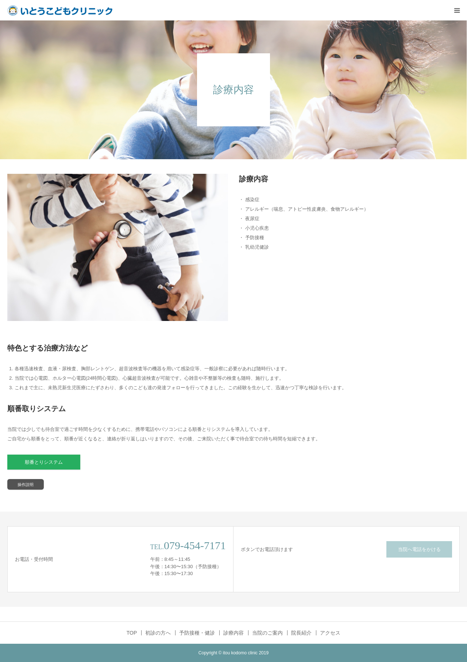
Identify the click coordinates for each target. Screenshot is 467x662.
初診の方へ (158, 632)
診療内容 (233, 632)
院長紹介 (301, 632)
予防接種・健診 (197, 632)
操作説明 (26, 484)
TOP (132, 632)
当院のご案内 (267, 632)
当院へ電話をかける (419, 549)
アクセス (330, 632)
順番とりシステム (44, 462)
